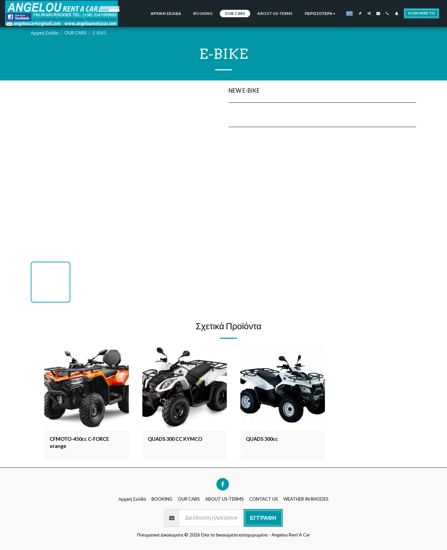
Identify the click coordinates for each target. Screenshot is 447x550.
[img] (86, 387)
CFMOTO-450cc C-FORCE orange (83, 443)
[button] (360, 13)
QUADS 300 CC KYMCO (178, 439)
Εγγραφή (263, 519)
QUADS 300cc (264, 439)
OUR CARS (76, 32)
